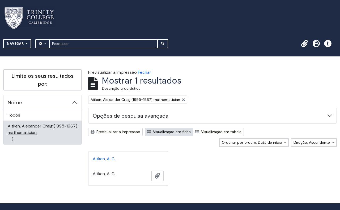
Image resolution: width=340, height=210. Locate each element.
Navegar (16, 43)
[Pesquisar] (103, 43)
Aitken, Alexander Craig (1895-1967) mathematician (42, 132)
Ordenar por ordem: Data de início (252, 142)
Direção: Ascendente (312, 142)
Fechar (144, 72)
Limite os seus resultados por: (43, 79)
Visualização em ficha (169, 131)
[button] (304, 44)
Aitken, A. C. (104, 159)
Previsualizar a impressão (115, 131)
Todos (14, 115)
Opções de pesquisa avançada (130, 115)
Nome (15, 102)
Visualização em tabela (218, 131)
